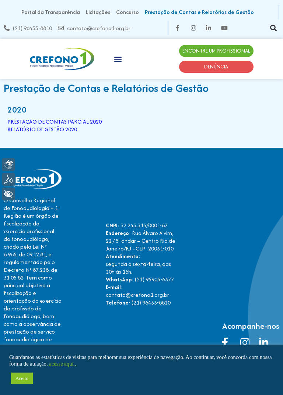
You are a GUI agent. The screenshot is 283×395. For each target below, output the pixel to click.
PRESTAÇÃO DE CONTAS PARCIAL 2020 (54, 121)
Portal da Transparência (50, 12)
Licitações (98, 12)
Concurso (127, 12)
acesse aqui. (62, 364)
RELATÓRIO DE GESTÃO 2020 (42, 129)
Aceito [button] (21, 378)
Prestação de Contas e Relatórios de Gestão (199, 12)
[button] (273, 28)
